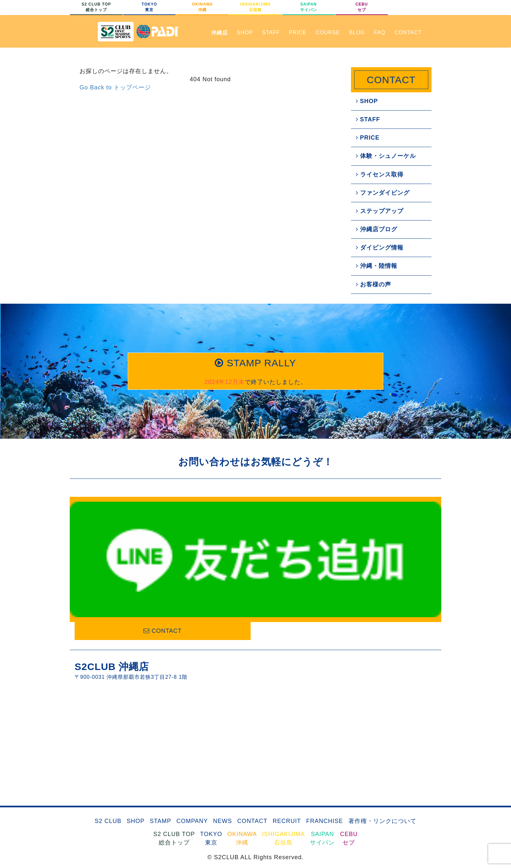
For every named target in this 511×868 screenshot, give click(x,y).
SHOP (245, 32)
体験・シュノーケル (386, 156)
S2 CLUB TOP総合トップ (96, 7)
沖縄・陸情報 (376, 266)
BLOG (357, 32)
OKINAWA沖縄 (202, 7)
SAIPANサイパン (308, 7)
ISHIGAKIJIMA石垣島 (255, 7)
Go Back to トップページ (115, 87)
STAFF (271, 32)
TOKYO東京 (149, 7)
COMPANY (192, 821)
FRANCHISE (324, 821)
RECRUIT (287, 821)
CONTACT (407, 32)
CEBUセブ (362, 7)
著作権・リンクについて (382, 821)
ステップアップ (379, 211)
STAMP (160, 821)
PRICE (298, 32)
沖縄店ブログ (376, 229)
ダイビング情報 (379, 247)
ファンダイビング (383, 193)
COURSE (328, 32)
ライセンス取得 (379, 174)
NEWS (222, 821)
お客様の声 (373, 284)
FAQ (379, 32)
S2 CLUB (108, 821)
